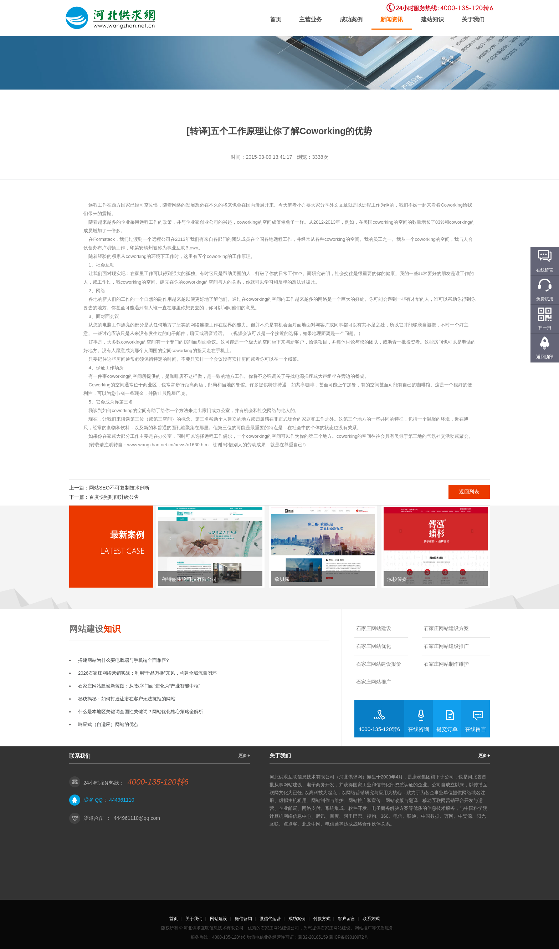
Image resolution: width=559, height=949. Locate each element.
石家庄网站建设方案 (446, 628)
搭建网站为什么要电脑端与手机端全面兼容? (123, 660)
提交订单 (447, 729)
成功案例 (351, 19)
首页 (275, 19)
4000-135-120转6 (379, 729)
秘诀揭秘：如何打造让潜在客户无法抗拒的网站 (126, 698)
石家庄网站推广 (373, 682)
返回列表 (469, 491)
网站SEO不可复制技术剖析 (119, 488)
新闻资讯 (391, 19)
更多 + (244, 755)
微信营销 (243, 918)
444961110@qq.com (137, 818)
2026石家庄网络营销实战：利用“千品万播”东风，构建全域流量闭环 (147, 673)
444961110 (121, 800)
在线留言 (475, 729)
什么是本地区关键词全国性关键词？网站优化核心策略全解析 (140, 711)
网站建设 (218, 918)
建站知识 (432, 19)
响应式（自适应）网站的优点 (108, 724)
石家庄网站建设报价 (378, 664)
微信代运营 (270, 918)
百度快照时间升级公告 (114, 497)
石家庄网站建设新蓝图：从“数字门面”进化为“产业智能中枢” (139, 686)
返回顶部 (544, 356)
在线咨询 (418, 729)
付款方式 (321, 918)
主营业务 (310, 19)
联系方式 (371, 918)
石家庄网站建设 (373, 628)
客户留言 (346, 918)
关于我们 (473, 19)
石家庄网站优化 (373, 646)
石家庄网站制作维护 (446, 664)
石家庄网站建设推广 (446, 646)
